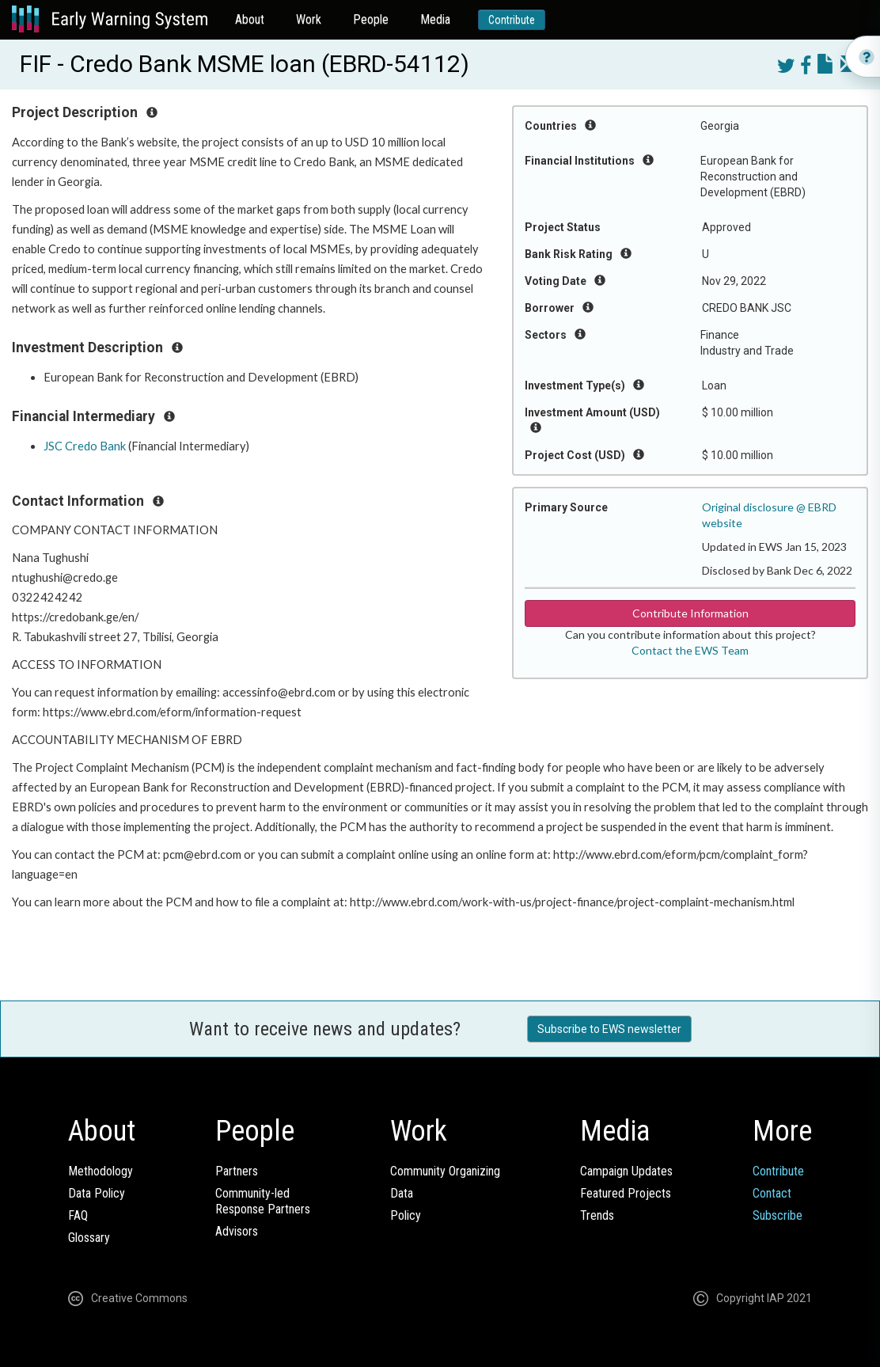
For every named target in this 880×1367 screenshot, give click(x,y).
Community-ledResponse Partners (262, 1201)
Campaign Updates (626, 1171)
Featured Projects (625, 1193)
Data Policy (96, 1193)
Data (401, 1193)
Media (435, 19)
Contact (772, 1193)
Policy (405, 1215)
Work (308, 19)
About (249, 19)
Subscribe (777, 1215)
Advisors (236, 1231)
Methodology (100, 1171)
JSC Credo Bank (85, 446)
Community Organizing (445, 1171)
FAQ (78, 1215)
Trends (597, 1215)
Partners (236, 1171)
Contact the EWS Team (690, 650)
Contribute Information (690, 613)
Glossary (89, 1237)
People (371, 19)
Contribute (511, 19)
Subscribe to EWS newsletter (609, 1029)
